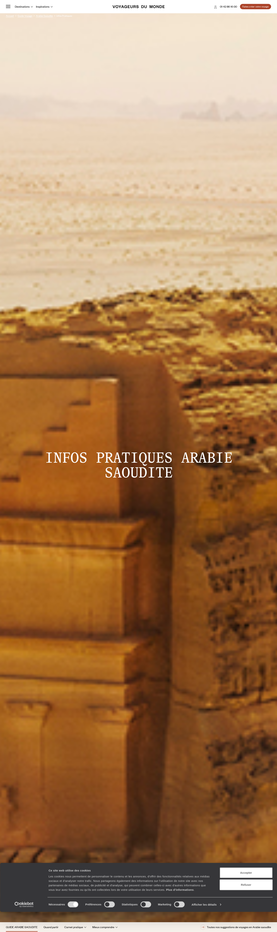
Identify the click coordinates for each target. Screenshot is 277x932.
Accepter (246, 892)
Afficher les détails (204, 924)
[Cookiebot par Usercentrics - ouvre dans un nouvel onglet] (24, 925)
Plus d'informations (180, 909)
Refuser (246, 904)
